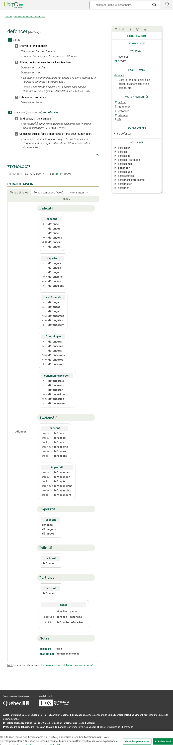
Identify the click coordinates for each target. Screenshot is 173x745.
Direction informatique (64, 723)
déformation (125, 183)
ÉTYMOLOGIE (18, 167)
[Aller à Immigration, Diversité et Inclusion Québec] (16, 705)
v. (40, 32)
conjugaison (136, 36)
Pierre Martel (50, 715)
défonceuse (125, 171)
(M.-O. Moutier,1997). (55, 128)
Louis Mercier (115, 715)
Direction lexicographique (17, 723)
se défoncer (124, 133)
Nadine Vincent (134, 715)
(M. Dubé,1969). (82, 91)
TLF (17, 174)
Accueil (8, 17)
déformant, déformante (131, 179)
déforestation (126, 175)
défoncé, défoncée (129, 159)
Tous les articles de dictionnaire (29, 17)
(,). (32, 147)
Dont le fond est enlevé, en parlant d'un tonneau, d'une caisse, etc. (134, 83)
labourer (123, 115)
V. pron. (17, 112)
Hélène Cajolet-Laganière (27, 715)
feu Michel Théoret (95, 727)
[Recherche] (120, 5)
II (10, 112)
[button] (167, 5)
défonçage (124, 155)
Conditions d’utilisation (77, 732)
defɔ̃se (33, 32)
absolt (27, 87)
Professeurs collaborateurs (18, 727)
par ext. (36, 118)
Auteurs (7, 715)
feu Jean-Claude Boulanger (51, 727)
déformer (123, 187)
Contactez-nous (54, 732)
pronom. (28, 56)
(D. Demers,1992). (56, 82)
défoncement (125, 163)
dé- (57, 174)
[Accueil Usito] (10, 5)
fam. (23, 112)
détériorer (124, 106)
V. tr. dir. (16, 40)
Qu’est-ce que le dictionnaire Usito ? (23, 732)
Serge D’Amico (42, 723)
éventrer (123, 56)
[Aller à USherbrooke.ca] (54, 705)
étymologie (136, 43)
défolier (122, 151)
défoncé (119, 75)
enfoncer (123, 111)
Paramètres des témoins (106, 732)
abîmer (122, 102)
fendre (122, 61)
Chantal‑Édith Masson (73, 715)
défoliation (124, 147)
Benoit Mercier (87, 723)
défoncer (124, 167)
